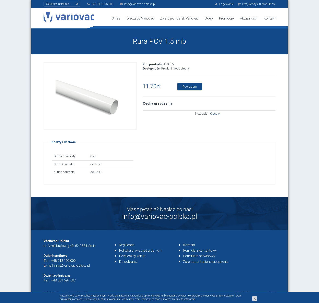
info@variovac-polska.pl (139, 4)
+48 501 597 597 (63, 280)
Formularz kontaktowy (200, 250)
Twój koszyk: (258, 4)
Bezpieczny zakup (132, 256)
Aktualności (248, 18)
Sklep (209, 18)
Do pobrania (128, 262)
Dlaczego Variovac (140, 18)
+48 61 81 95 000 (102, 4)
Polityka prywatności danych (140, 250)
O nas (116, 18)
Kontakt (269, 18)
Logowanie (226, 4)
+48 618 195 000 (63, 260)
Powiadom (189, 86)
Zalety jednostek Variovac (179, 18)
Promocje (226, 18)
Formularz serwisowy (199, 256)
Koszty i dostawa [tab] (64, 142)
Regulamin (126, 245)
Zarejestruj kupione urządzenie (205, 262)
